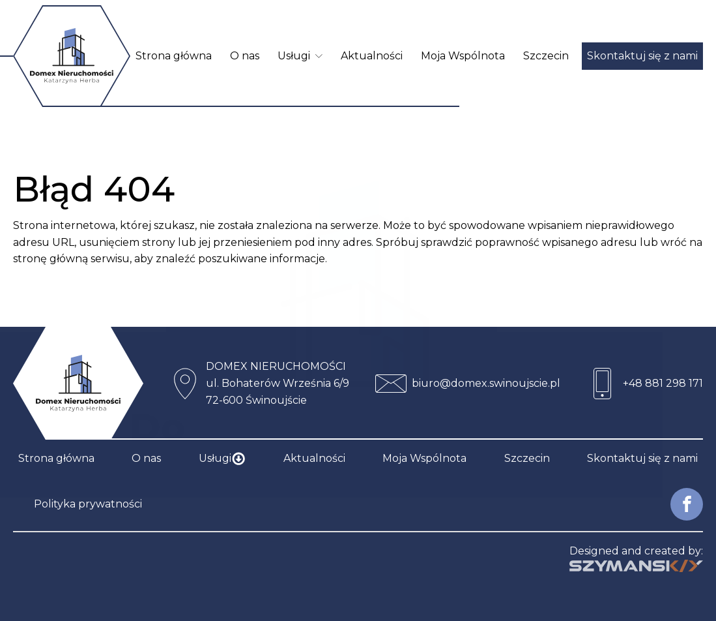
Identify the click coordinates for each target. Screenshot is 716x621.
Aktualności (372, 56)
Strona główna (174, 56)
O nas (244, 56)
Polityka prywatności (88, 504)
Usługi (300, 56)
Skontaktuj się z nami (642, 56)
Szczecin (546, 56)
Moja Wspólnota (463, 56)
